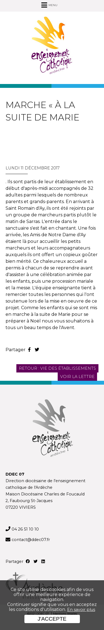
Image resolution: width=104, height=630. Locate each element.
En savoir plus (81, 609)
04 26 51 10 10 (25, 529)
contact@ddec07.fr (31, 539)
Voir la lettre (77, 376)
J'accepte (52, 619)
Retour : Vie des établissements (57, 368)
